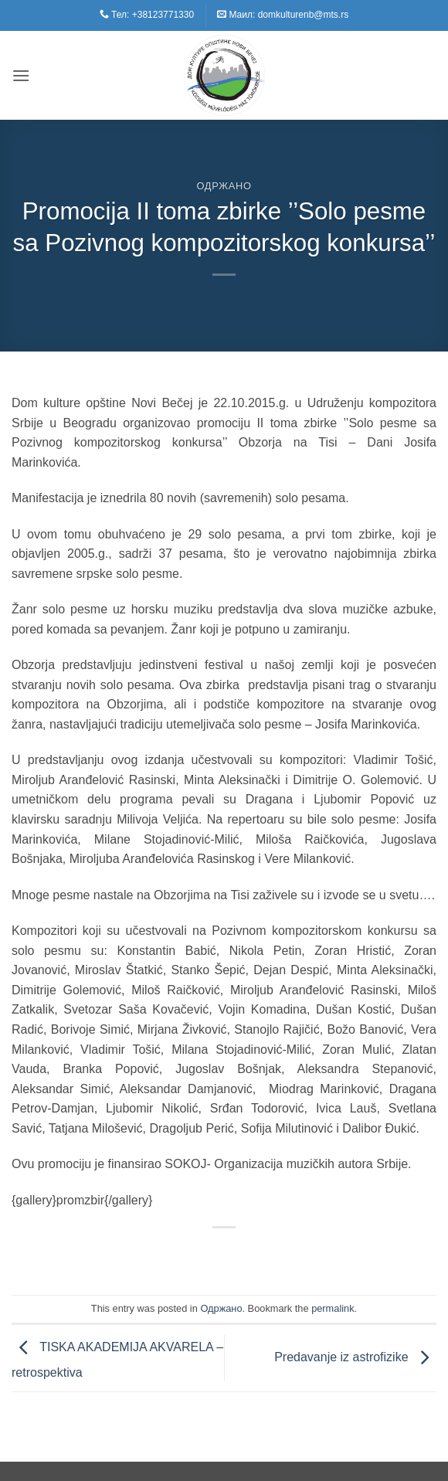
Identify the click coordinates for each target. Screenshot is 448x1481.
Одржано (223, 186)
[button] (21, 75)
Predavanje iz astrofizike (355, 1357)
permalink (332, 1308)
